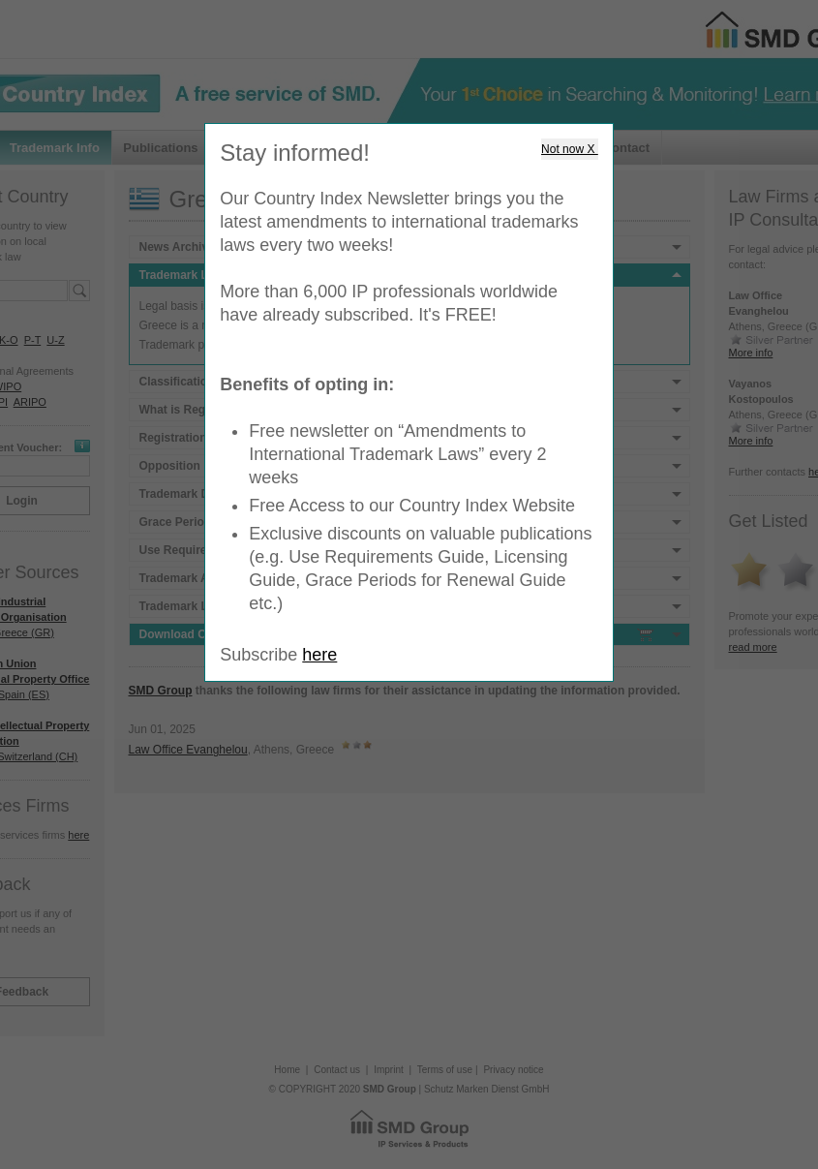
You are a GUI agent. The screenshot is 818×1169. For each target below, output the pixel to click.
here (319, 654)
